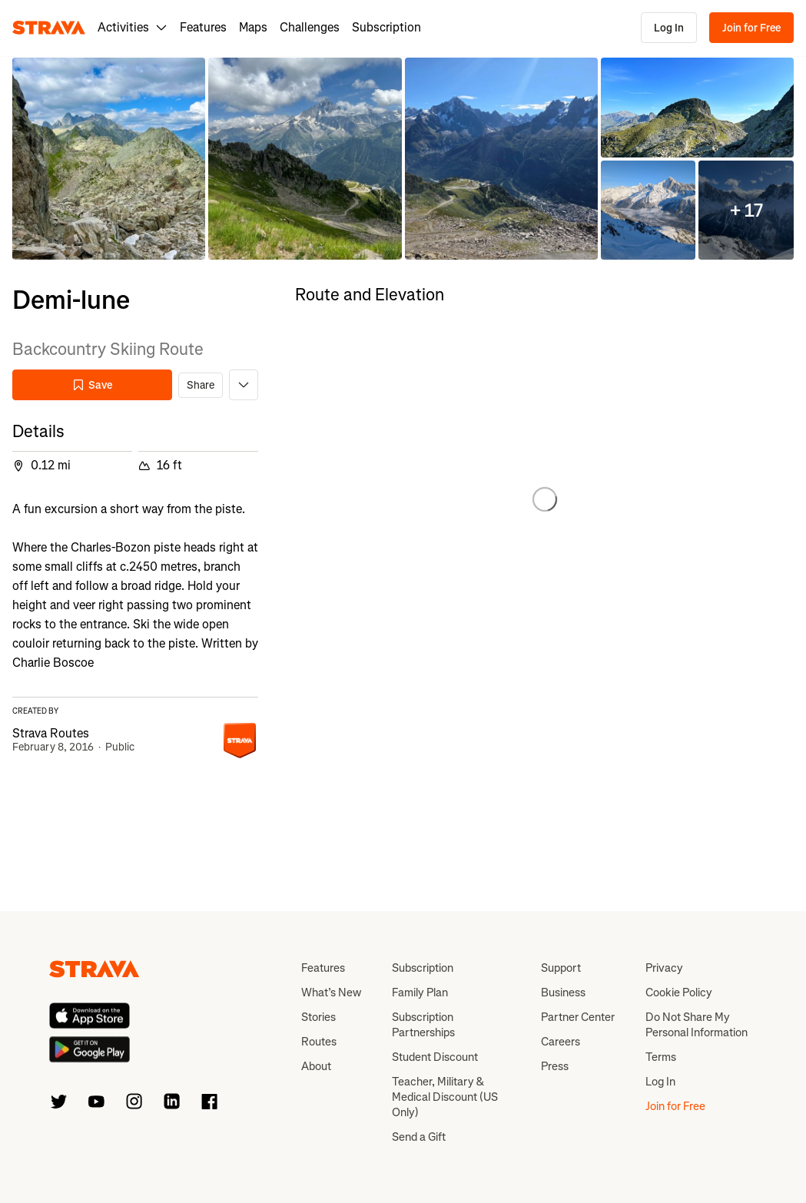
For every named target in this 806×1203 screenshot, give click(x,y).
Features (203, 27)
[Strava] (48, 27)
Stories (318, 1017)
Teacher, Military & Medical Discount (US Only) (445, 1097)
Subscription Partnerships (423, 1024)
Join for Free (751, 28)
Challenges (310, 27)
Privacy (664, 968)
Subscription (386, 27)
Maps (253, 27)
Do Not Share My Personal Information (696, 1024)
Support (561, 968)
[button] (108, 159)
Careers (560, 1041)
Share (200, 385)
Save (92, 385)
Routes (319, 1041)
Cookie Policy (678, 992)
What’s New (331, 992)
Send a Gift (419, 1137)
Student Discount (435, 1057)
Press (555, 1066)
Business (563, 992)
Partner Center (578, 1017)
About (316, 1066)
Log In (669, 28)
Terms (660, 1057)
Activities (133, 27)
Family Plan (420, 992)
